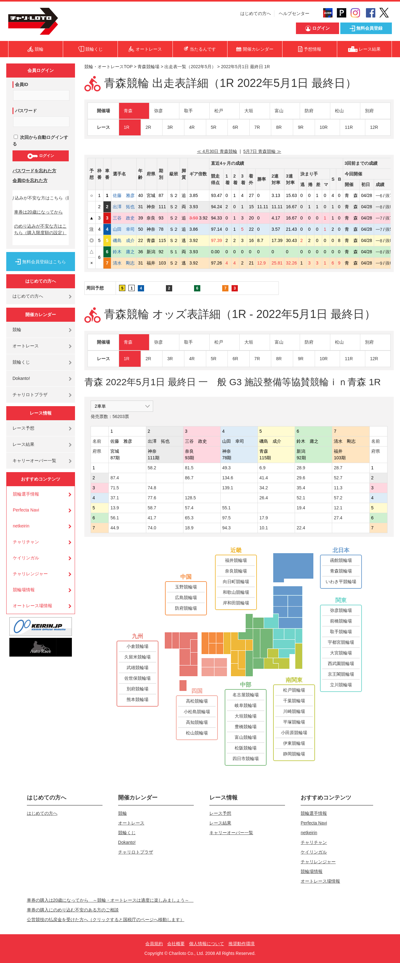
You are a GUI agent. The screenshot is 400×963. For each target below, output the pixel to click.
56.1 (114, 517)
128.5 (190, 497)
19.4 (301, 507)
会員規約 (154, 943)
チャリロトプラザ (30, 394)
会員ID (21, 84)
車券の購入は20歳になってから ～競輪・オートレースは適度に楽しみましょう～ (110, 900)
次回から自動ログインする (40, 140)
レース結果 (23, 444)
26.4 (263, 497)
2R (148, 127)
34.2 (263, 487)
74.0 (152, 527)
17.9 (263, 517)
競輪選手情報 (26, 494)
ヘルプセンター (294, 13)
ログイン (40, 156)
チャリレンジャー (30, 573)
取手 (188, 110)
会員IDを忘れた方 (30, 180)
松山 (339, 110)
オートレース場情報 (32, 605)
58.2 (152, 467)
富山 (279, 110)
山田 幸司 (124, 229)
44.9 (114, 527)
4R (192, 127)
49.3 (226, 467)
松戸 (218, 110)
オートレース (25, 345)
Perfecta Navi (26, 509)
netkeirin (21, 525)
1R (126, 127)
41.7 (152, 517)
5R (214, 127)
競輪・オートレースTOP (108, 66)
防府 (309, 110)
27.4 (338, 517)
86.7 (189, 477)
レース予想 (23, 428)
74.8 (152, 487)
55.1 (226, 507)
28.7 (338, 467)
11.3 (338, 487)
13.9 (114, 507)
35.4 (301, 487)
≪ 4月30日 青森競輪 (217, 151)
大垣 (248, 110)
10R (324, 127)
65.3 (189, 517)
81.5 (189, 467)
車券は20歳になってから (38, 211)
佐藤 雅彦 (124, 195)
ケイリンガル (26, 557)
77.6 (152, 497)
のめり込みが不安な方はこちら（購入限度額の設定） (40, 229)
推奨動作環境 (241, 943)
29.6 (301, 477)
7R (257, 127)
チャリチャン (26, 541)
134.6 (227, 477)
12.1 (338, 507)
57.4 (189, 507)
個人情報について (206, 943)
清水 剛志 (124, 262)
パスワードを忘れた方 (34, 170)
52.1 (301, 497)
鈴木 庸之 (124, 251)
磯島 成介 (124, 240)
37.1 (114, 497)
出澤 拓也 (124, 206)
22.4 (301, 527)
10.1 (263, 527)
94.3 (226, 527)
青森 (128, 110)
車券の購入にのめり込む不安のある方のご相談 (73, 909)
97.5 (226, 517)
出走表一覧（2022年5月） (190, 66)
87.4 (114, 477)
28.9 (301, 467)
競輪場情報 (24, 589)
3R (170, 127)
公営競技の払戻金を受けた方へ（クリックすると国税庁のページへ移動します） (105, 919)
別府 (369, 110)
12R (374, 127)
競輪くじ (21, 362)
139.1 (227, 487)
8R (279, 127)
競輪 (16, 329)
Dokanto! (21, 378)
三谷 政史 (124, 217)
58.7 (152, 507)
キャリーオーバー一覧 (34, 460)
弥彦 (158, 110)
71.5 (114, 487)
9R (300, 127)
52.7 (338, 477)
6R (235, 127)
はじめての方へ (255, 13)
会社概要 (176, 943)
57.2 (338, 497)
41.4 (263, 477)
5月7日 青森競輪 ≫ (262, 151)
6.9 (262, 467)
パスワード (26, 110)
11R (349, 127)
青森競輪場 (148, 66)
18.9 (189, 527)
